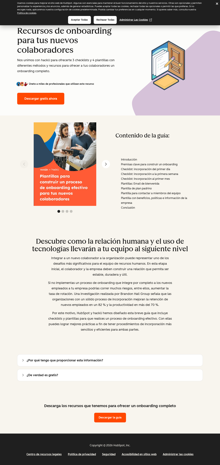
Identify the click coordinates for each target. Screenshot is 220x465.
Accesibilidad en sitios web (139, 454)
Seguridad (109, 454)
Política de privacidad (82, 454)
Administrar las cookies (135, 19)
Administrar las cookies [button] (178, 454)
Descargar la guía (110, 417)
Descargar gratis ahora (40, 99)
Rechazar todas (105, 19)
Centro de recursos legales (44, 454)
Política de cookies (26, 13)
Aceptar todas (79, 19)
